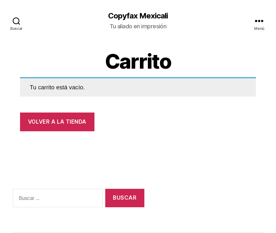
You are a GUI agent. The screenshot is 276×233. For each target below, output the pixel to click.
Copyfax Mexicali (138, 16)
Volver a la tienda (57, 122)
